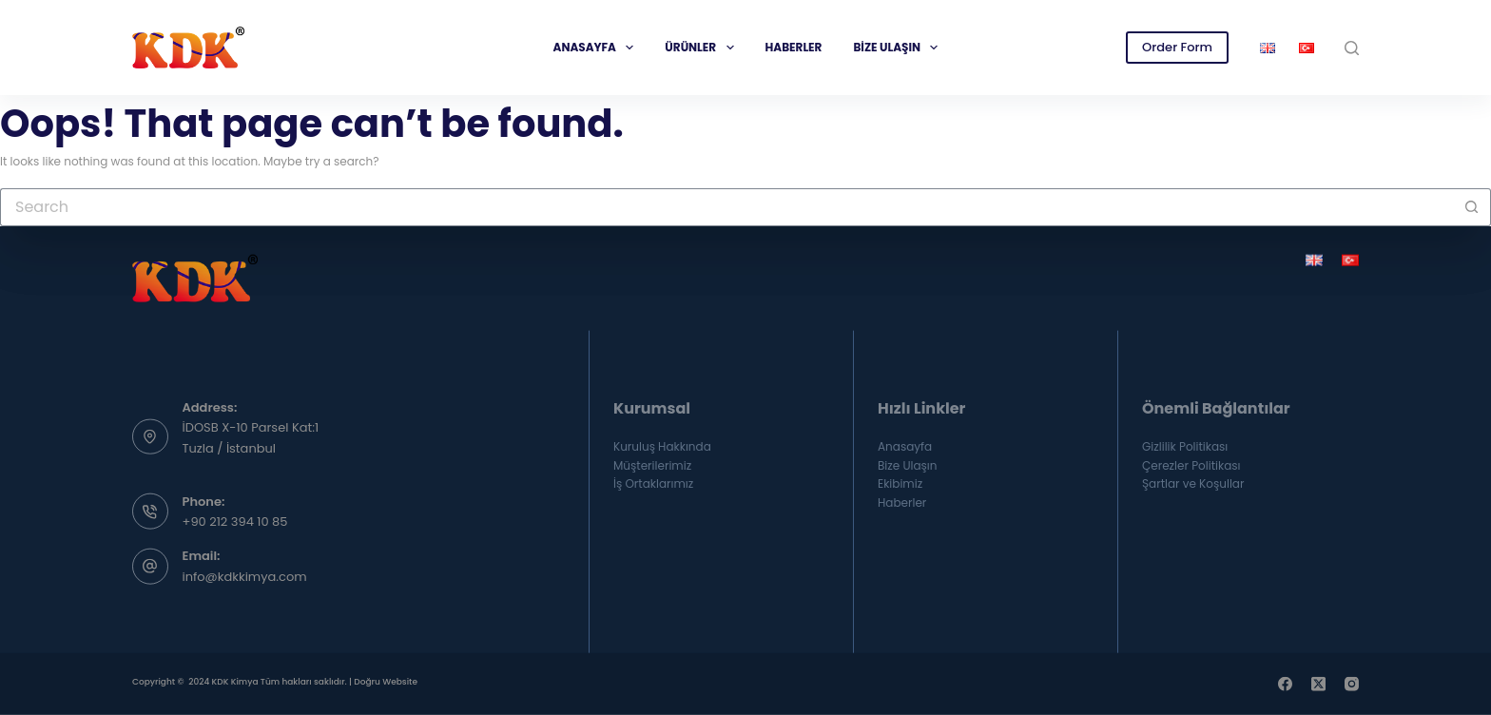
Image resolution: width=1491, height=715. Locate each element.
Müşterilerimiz (652, 464)
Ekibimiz (900, 483)
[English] (1314, 259)
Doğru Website (385, 681)
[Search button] (1472, 207)
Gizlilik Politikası (1185, 445)
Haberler (794, 47)
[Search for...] (726, 207)
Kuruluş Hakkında (662, 445)
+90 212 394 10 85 (235, 521)
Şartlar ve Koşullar (1193, 483)
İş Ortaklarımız (653, 483)
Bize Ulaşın (899, 47)
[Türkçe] (1350, 259)
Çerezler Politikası (1191, 464)
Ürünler (703, 47)
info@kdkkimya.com (245, 577)
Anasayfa (597, 47)
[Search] (1352, 48)
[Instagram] (1352, 684)
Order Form (1177, 47)
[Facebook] (1285, 684)
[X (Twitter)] (1318, 684)
